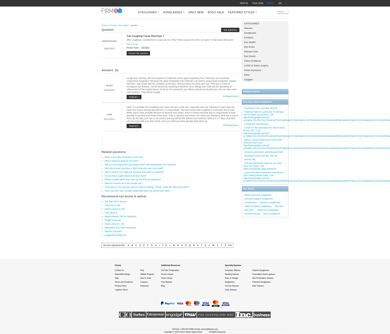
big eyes (279, 206)
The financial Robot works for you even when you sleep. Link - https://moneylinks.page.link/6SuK (262, 166)
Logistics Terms (121, 290)
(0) (280, 3)
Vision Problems (252, 60)
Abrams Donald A (113, 231)
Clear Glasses (231, 290)
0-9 (229, 245)
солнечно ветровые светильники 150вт (263, 152)
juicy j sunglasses (271, 213)
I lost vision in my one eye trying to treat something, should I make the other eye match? (147, 187)
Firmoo (104, 25)
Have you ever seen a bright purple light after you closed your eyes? (138, 191)
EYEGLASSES (148, 12)
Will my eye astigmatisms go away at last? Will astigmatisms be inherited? (140, 164)
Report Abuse (132, 44)
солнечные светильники (256, 124)
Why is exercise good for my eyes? (121, 161)
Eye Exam (249, 46)
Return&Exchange (122, 274)
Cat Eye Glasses (232, 286)
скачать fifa (249, 159)
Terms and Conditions (124, 282)
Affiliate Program (147, 274)
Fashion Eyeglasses (260, 270)
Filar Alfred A (111, 212)
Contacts (248, 37)
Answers (113, 25)
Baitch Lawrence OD (115, 209)
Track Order (257, 3)
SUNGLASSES (173, 12)
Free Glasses (166, 282)
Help (117, 278)
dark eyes (249, 210)
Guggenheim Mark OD (115, 235)
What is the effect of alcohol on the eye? (124, 157)
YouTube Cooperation (170, 270)
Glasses (248, 28)
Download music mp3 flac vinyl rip (260, 108)
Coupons (144, 282)
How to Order (145, 278)
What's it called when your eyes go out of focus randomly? (133, 179)
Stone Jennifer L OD (114, 224)
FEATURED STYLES (242, 12)
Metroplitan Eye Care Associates (120, 227)
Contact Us (119, 270)
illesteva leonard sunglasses (257, 195)
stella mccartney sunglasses (257, 206)
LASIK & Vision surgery (256, 65)
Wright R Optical (113, 220)
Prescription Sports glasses (263, 274)
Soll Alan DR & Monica (116, 201)
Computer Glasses (232, 270)
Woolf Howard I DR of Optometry (120, 216)
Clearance (144, 286)
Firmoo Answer (167, 274)
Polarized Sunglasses (261, 282)
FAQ (142, 270)
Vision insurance (252, 70)
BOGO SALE (216, 12)
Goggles (248, 79)
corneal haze (250, 202)
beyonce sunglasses (270, 202)
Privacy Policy (120, 286)
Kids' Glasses (258, 286)
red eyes (145, 48)
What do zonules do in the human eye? (124, 183)
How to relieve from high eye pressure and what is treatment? (134, 172)
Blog (163, 286)
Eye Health (249, 42)
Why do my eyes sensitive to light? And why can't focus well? (134, 168)
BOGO (271, 3)
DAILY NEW (196, 12)
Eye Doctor (250, 56)
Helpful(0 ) (134, 126)
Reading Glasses (232, 274)
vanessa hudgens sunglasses (258, 198)
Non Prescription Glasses (262, 278)
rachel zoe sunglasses (268, 210)
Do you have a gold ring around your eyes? (125, 176)
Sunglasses (250, 32)
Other (247, 74)
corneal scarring (252, 213)
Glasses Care (251, 51)
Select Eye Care (112, 205)
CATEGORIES (251, 23)
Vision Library (166, 278)
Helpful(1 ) (134, 97)
